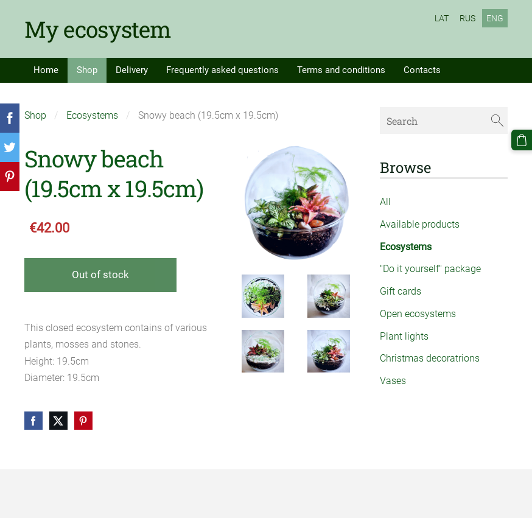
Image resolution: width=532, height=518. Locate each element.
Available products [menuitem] (420, 224)
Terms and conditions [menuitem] (341, 70)
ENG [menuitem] (494, 18)
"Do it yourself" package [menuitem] (430, 269)
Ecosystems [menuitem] (406, 247)
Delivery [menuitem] (132, 70)
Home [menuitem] (45, 70)
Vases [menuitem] (393, 381)
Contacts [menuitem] (422, 70)
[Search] (444, 120)
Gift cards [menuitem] (400, 291)
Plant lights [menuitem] (404, 336)
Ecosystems (92, 115)
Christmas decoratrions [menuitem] (430, 358)
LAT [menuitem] (442, 18)
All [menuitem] (385, 202)
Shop (35, 115)
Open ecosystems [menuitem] (418, 314)
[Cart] (521, 140)
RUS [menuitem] (467, 18)
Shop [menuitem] (87, 70)
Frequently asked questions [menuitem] (222, 70)
